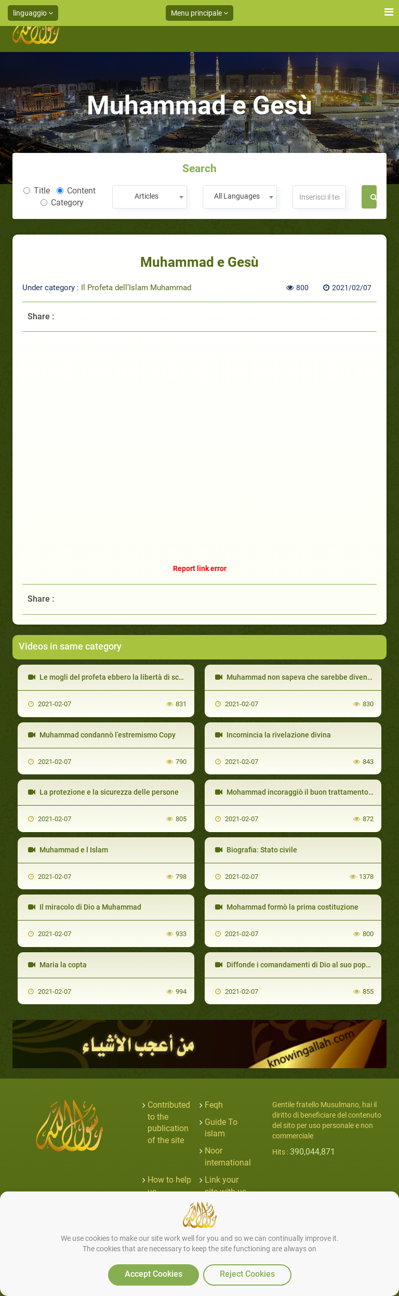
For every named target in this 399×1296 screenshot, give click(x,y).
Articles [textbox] (146, 196)
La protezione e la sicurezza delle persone (103, 792)
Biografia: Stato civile (256, 850)
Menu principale (199, 13)
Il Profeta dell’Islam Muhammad (136, 287)
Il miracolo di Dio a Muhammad (84, 907)
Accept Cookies (153, 1274)
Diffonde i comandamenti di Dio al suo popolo (295, 965)
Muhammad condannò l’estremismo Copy (102, 735)
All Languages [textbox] (237, 196)
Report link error (200, 568)
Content (76, 191)
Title (36, 191)
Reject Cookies (247, 1274)
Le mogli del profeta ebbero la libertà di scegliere (115, 677)
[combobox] (149, 197)
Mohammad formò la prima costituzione (286, 907)
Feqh (214, 1105)
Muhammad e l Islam (68, 850)
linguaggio (33, 13)
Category (62, 203)
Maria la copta (57, 965)
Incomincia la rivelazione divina (273, 735)
